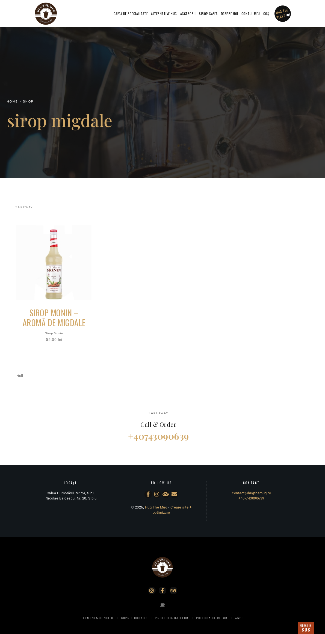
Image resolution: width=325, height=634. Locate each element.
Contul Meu (250, 13)
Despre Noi (229, 13)
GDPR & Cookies (134, 618)
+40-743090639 (251, 498)
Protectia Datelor (171, 618)
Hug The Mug (156, 507)
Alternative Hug (164, 13)
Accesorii (188, 13)
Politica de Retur (211, 618)
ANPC (239, 618)
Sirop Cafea (208, 13)
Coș (266, 13)
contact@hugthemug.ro (251, 493)
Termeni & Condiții (97, 618)
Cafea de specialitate (131, 13)
